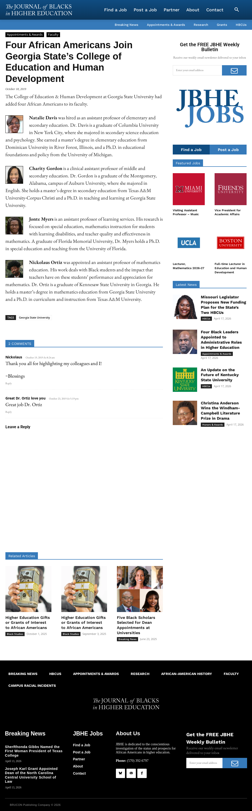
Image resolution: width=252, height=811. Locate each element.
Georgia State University (34, 317)
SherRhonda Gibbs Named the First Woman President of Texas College (33, 751)
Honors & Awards (212, 424)
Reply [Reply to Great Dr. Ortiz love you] (8, 411)
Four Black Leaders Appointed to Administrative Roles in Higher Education (221, 340)
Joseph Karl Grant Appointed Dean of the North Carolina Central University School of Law (34, 772)
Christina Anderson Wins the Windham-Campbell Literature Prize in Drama (220, 411)
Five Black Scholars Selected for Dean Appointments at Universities (136, 625)
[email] (197, 70)
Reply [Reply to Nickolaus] (8, 383)
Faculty (53, 34)
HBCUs (206, 319)
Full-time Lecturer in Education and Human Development (231, 268)
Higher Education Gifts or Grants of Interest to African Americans (27, 622)
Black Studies (15, 634)
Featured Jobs (188, 163)
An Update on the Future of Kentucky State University (220, 375)
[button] (237, 10)
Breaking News (127, 639)
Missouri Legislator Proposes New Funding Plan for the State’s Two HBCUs (223, 305)
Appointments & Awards (24, 34)
